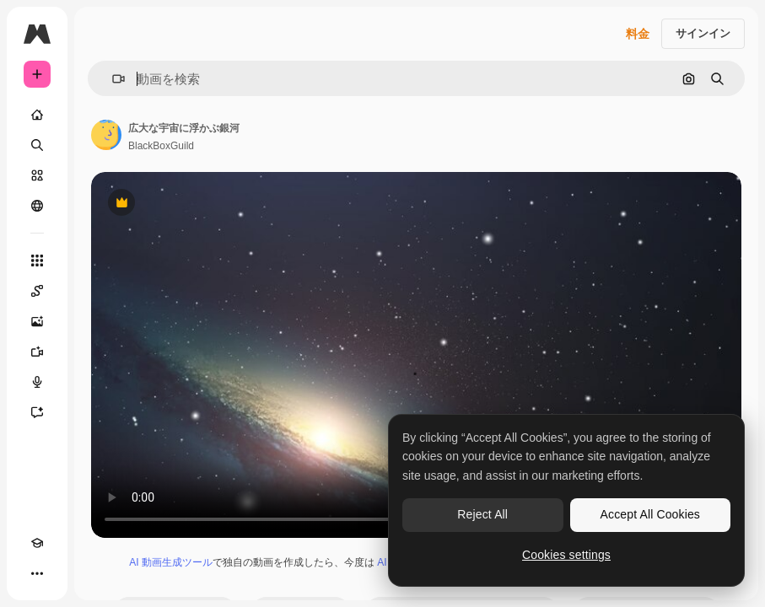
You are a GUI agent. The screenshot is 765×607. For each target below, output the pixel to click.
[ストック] (37, 175)
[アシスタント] (37, 412)
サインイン (703, 33)
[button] (112, 79)
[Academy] (37, 542)
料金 (637, 33)
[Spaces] (37, 290)
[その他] (37, 573)
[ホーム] (37, 114)
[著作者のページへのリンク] (106, 135)
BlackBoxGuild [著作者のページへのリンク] (161, 146)
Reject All (482, 514)
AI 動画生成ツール (171, 562)
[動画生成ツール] (37, 351)
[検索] (37, 145)
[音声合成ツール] (37, 381)
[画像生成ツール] (37, 321)
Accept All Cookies (650, 514)
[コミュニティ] (37, 205)
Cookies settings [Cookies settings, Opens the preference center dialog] (566, 554)
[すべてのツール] (37, 260)
